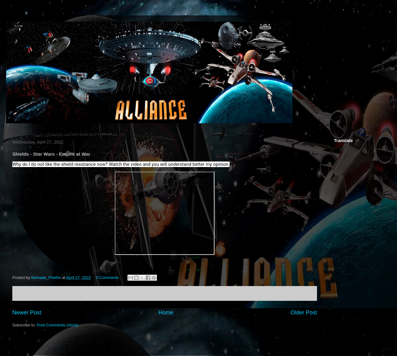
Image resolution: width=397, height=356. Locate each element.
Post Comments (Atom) (57, 325)
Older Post (304, 312)
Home (166, 312)
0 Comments (107, 277)
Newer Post (26, 312)
